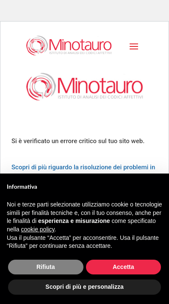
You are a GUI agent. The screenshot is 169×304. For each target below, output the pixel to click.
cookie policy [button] (37, 229)
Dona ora (45, 120)
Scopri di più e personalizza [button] (84, 286)
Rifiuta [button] (45, 266)
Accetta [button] (123, 266)
